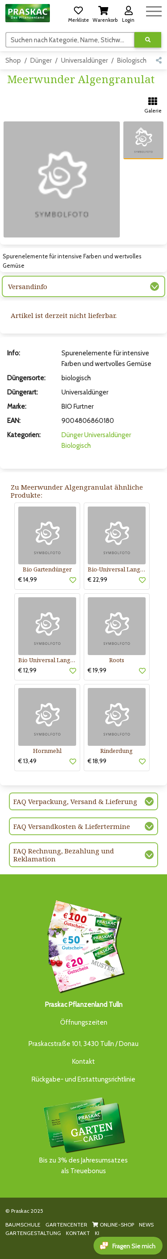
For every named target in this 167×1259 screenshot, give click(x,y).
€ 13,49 (27, 760)
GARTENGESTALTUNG (33, 1233)
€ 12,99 (27, 670)
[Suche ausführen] (147, 40)
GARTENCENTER (66, 1224)
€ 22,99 (97, 579)
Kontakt (83, 1062)
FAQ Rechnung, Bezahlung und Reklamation (63, 854)
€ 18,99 (97, 760)
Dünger (41, 60)
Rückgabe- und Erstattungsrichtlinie (83, 1079)
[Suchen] (70, 39)
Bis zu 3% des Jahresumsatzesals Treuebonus (83, 1135)
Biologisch (132, 60)
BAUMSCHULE (23, 1224)
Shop (13, 60)
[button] (78, 13)
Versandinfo (27, 286)
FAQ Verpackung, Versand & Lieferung (75, 801)
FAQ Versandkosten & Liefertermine (71, 826)
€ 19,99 (97, 670)
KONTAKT (78, 1233)
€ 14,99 (27, 579)
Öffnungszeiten (83, 1022)
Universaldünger (84, 60)
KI (97, 1233)
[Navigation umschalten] (154, 10)
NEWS (146, 1224)
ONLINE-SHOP (113, 1224)
